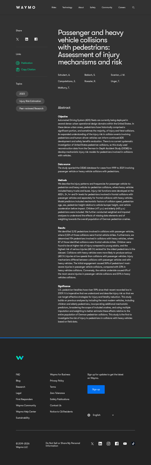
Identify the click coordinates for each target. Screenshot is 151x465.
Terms (53, 387)
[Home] (26, 7)
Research (20, 387)
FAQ (18, 374)
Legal (18, 393)
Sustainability (23, 418)
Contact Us (55, 405)
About (81, 7)
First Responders (24, 399)
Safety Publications (59, 399)
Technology (67, 7)
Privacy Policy (57, 380)
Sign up (96, 389)
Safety (93, 7)
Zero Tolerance (57, 393)
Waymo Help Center (26, 411)
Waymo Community (26, 405)
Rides (54, 7)
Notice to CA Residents (61, 411)
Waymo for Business (60, 374)
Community (107, 7)
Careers (121, 7)
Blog (18, 380)
